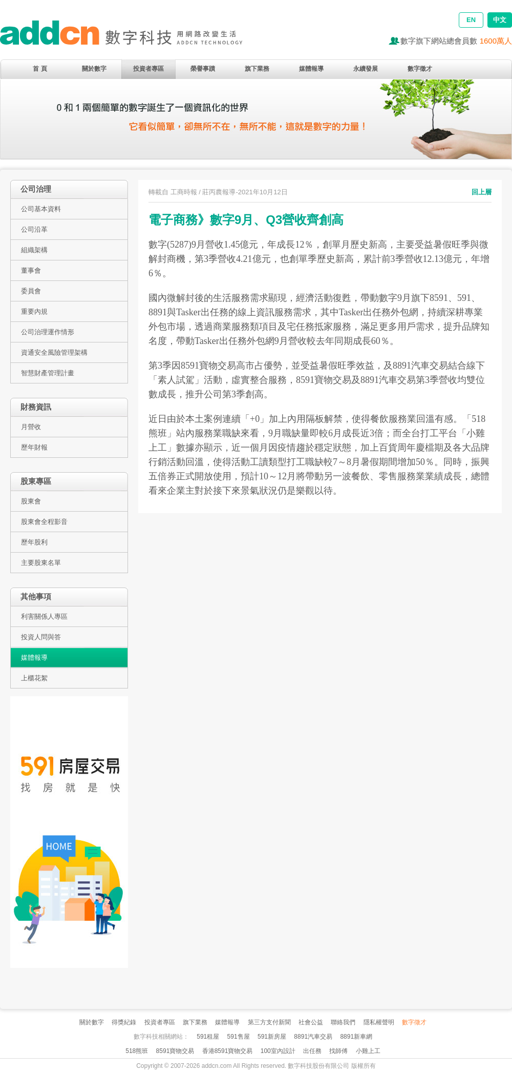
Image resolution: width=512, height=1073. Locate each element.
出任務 (312, 1051)
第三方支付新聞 (269, 1022)
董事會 (31, 270)
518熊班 (136, 1051)
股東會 (31, 501)
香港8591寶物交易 (227, 1051)
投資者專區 (148, 68)
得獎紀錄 (124, 1022)
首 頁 (40, 68)
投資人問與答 (41, 637)
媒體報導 (311, 68)
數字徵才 (420, 68)
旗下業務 (257, 68)
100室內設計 (278, 1051)
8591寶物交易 (175, 1051)
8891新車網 (356, 1036)
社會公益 (310, 1022)
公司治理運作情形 (47, 332)
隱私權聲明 (379, 1022)
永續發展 (365, 68)
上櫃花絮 (34, 678)
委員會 (31, 291)
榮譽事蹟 (202, 68)
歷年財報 (34, 447)
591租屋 (208, 1036)
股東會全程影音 (44, 521)
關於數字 (94, 68)
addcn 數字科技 (133, 37)
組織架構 (34, 250)
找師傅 (338, 1051)
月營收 (31, 427)
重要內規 (34, 311)
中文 (499, 20)
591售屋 (238, 1036)
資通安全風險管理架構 (54, 352)
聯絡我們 (343, 1022)
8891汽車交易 (313, 1036)
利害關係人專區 (44, 616)
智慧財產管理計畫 (47, 373)
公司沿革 (34, 229)
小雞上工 (368, 1051)
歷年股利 (34, 542)
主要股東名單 (41, 562)
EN (471, 20)
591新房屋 (272, 1036)
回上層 (482, 192)
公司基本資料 (41, 209)
